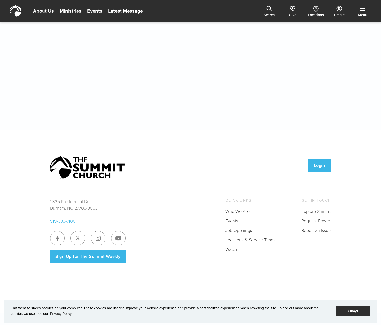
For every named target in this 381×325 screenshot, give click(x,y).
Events (94, 11)
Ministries (70, 11)
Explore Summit (316, 211)
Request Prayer (316, 221)
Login (319, 165)
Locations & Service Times (250, 240)
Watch (231, 249)
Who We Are (237, 211)
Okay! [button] (353, 311)
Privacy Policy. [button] (61, 314)
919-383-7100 (63, 221)
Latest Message (125, 11)
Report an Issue (316, 230)
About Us (43, 11)
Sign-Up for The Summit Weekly (88, 256)
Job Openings (238, 230)
